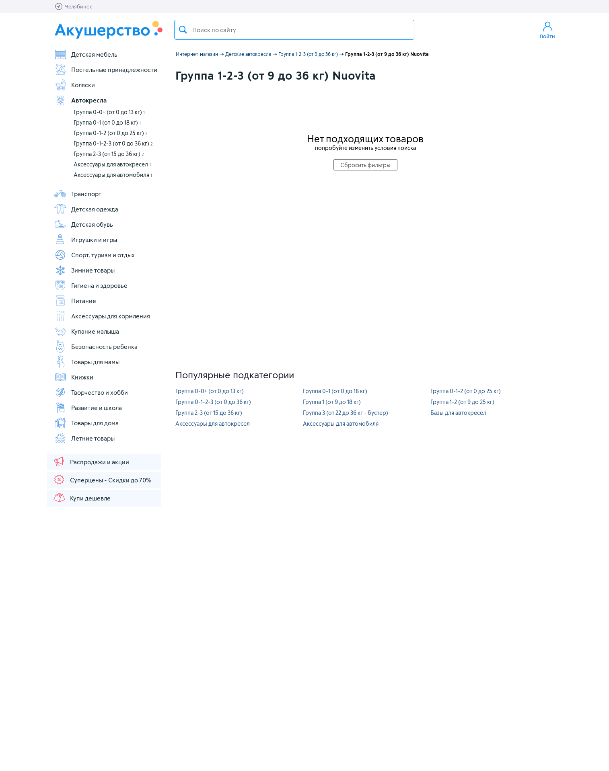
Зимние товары (84, 270)
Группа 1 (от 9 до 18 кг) (332, 401)
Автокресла (80, 100)
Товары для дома (86, 422)
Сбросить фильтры (365, 165)
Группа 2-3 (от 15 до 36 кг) (109, 153)
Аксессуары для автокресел (112, 164)
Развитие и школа (88, 407)
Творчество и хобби (91, 392)
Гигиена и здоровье (91, 285)
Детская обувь (83, 224)
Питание (75, 300)
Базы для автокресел (458, 412)
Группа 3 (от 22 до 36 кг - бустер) (345, 412)
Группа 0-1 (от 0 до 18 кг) (107, 122)
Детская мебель (85, 54)
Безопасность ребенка (96, 346)
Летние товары (84, 438)
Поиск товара (183, 30)
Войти (547, 29)
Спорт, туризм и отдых (94, 254)
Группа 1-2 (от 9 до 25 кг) (462, 401)
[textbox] (294, 30)
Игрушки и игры (85, 239)
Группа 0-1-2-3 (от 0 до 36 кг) (113, 143)
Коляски (74, 84)
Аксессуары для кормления (102, 316)
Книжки (73, 377)
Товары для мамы (86, 361)
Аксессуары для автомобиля (113, 174)
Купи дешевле (82, 497)
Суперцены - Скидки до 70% (102, 479)
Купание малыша (86, 331)
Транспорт (77, 193)
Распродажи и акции (91, 461)
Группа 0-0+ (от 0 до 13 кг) (109, 112)
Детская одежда (86, 209)
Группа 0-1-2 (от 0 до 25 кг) (111, 132)
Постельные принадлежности (105, 69)
